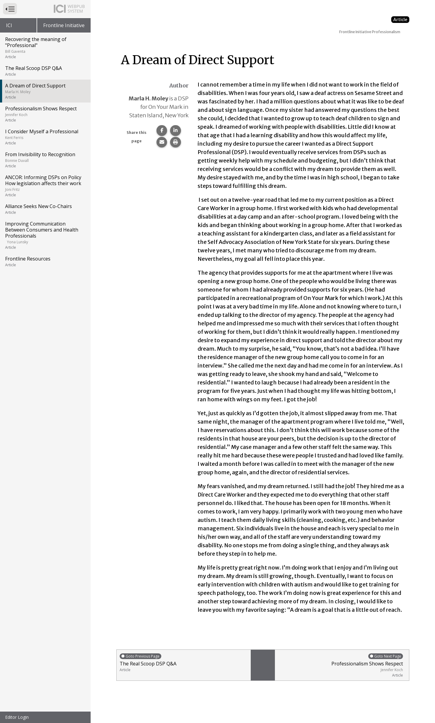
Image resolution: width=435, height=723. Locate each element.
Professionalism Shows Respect (45, 114)
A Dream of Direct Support (45, 91)
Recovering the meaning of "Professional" (45, 47)
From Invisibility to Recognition (45, 160)
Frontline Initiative (64, 25)
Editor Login (17, 717)
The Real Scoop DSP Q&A (45, 71)
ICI (9, 25)
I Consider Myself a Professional (45, 137)
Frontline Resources (45, 261)
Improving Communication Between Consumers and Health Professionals (45, 235)
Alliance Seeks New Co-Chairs (45, 209)
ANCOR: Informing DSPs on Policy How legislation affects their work (45, 185)
